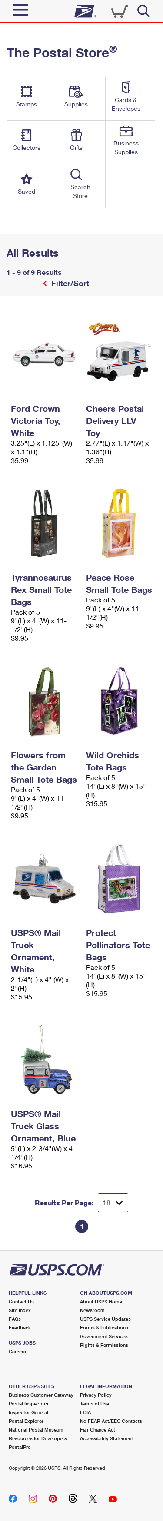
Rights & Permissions (104, 1345)
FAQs (15, 1319)
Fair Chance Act (97, 1429)
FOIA (85, 1412)
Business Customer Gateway (41, 1395)
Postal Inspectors (28, 1403)
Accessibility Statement (106, 1438)
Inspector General (28, 1412)
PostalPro (20, 1447)
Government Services (104, 1336)
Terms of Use (94, 1403)
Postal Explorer (26, 1421)
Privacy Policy (96, 1395)
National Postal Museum (36, 1429)
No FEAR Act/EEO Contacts (111, 1421)
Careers (17, 1351)
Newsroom (92, 1310)
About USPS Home (101, 1301)
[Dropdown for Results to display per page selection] (113, 1202)
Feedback (20, 1327)
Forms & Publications (104, 1327)
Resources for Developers (38, 1438)
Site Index (20, 1310)
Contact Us (21, 1301)
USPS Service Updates (105, 1319)
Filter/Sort (69, 283)
